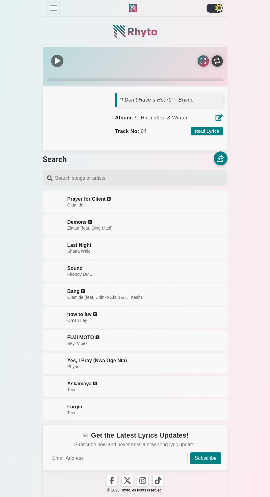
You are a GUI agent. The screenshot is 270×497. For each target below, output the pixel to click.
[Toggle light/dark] (215, 8)
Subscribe (205, 458)
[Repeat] (217, 61)
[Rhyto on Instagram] (142, 480)
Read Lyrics (207, 131)
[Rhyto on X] (127, 480)
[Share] (221, 159)
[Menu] (53, 8)
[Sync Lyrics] (203, 61)
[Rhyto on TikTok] (158, 480)
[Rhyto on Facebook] (112, 480)
